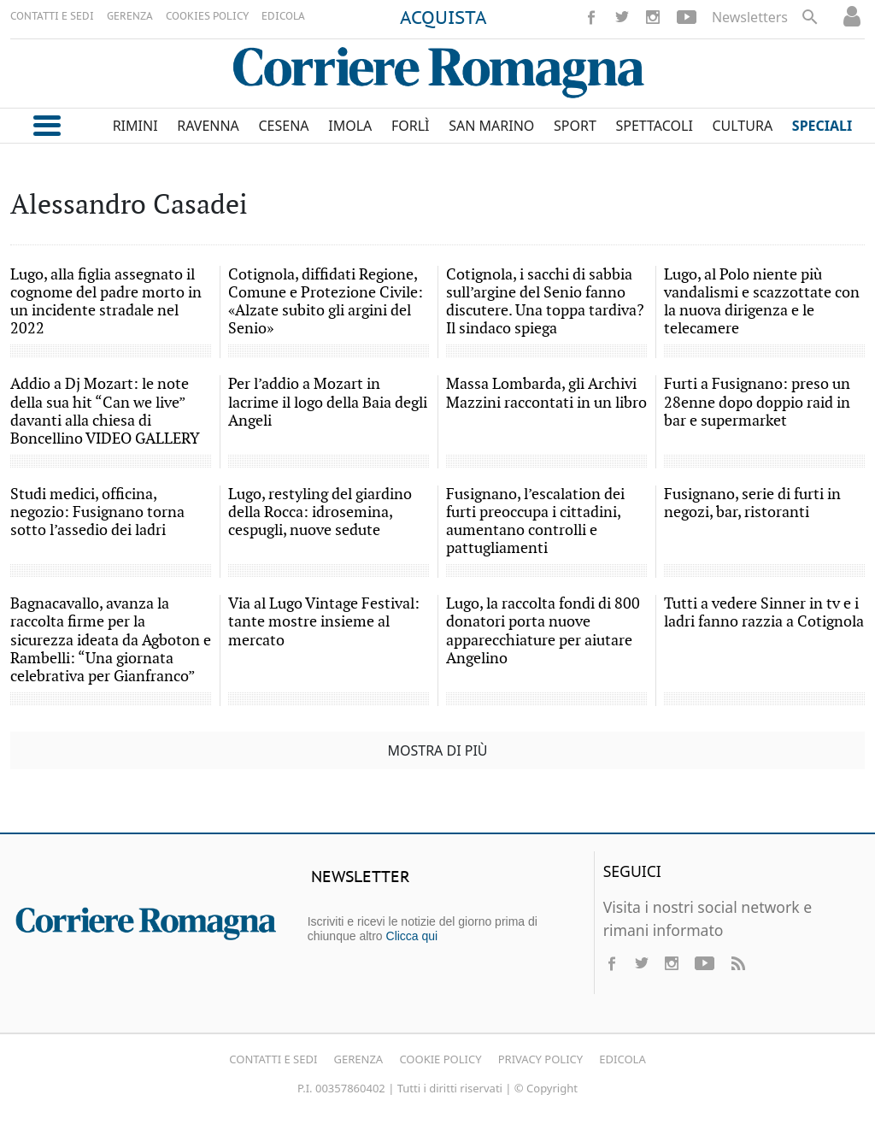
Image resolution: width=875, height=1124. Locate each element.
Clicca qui (412, 936)
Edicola (622, 1059)
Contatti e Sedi (273, 1059)
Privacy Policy (540, 1059)
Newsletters (750, 17)
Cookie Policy (440, 1059)
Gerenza (359, 1059)
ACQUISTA (443, 19)
